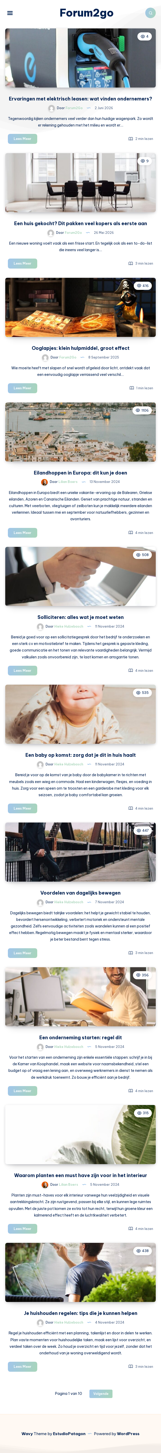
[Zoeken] (150, 13)
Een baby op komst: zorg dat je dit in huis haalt (80, 755)
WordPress (128, 1433)
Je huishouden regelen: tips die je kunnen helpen (80, 1313)
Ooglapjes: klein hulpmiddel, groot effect (81, 348)
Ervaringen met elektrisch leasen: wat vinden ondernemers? (80, 99)
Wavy (27, 1433)
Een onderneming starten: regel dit (80, 1038)
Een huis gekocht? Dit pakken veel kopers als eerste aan (80, 223)
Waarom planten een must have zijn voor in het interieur (80, 1175)
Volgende (101, 1394)
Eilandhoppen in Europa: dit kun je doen (80, 473)
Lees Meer (25, 139)
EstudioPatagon (69, 1433)
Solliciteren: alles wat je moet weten (80, 617)
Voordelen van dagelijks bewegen (80, 893)
